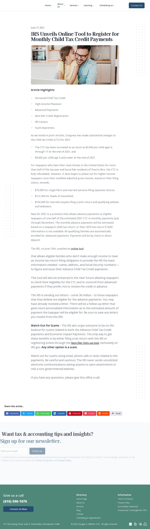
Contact (79, 514)
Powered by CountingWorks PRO (132, 510)
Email (116, 413)
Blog (78, 510)
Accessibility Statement (128, 506)
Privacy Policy (59, 460)
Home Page (81, 499)
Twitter (28, 413)
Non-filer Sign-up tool (85, 343)
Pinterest (74, 413)
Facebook (12, 413)
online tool (77, 248)
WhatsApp (43, 413)
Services (80, 506)
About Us (80, 502)
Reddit (103, 413)
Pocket (89, 413)
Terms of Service (38, 460)
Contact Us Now (18, 509)
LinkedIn (59, 413)
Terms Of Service (125, 499)
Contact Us (136, 5)
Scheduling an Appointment (88, 518)
